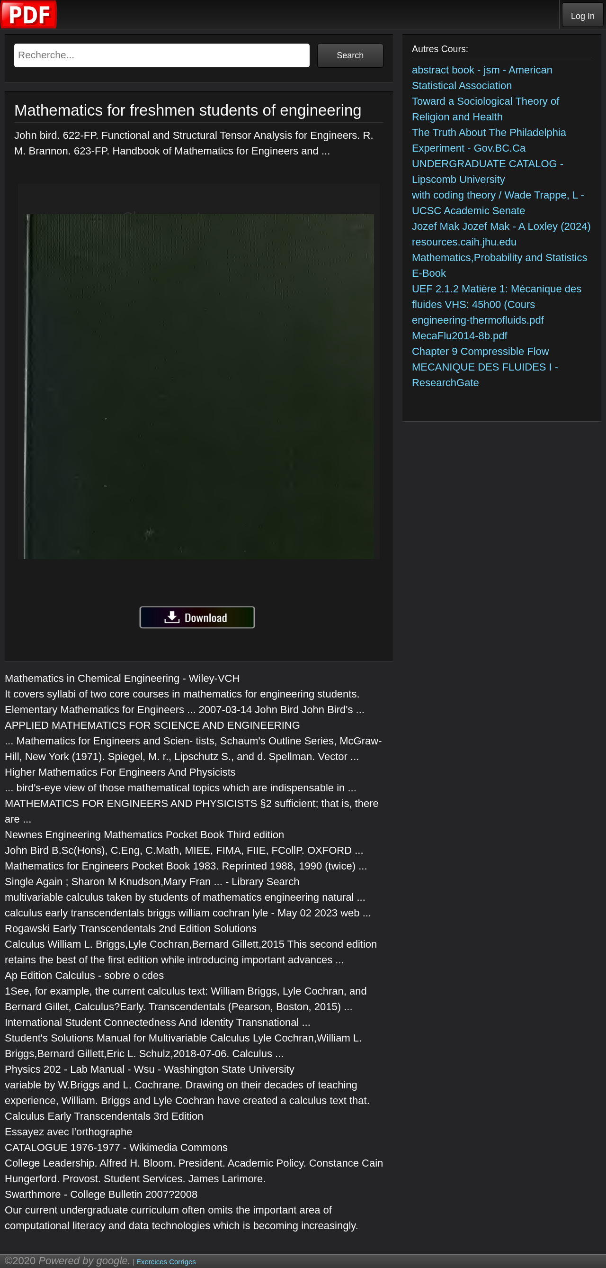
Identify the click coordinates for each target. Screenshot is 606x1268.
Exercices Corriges (166, 1262)
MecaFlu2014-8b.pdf (460, 336)
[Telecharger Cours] (29, 26)
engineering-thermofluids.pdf (478, 320)
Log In (583, 16)
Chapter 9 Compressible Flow (480, 351)
